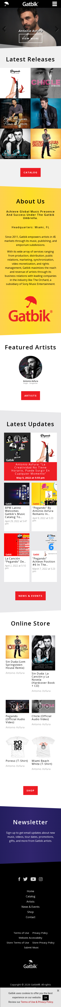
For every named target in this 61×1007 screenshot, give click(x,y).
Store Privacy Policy (43, 942)
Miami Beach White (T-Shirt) (42, 762)
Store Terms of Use (18, 942)
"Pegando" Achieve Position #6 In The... (44, 561)
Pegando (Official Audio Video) (15, 719)
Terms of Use (21, 932)
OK (45, 997)
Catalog (30, 896)
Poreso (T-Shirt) (17, 761)
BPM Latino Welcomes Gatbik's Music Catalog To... (15, 512)
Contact (30, 917)
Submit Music (31, 947)
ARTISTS (30, 395)
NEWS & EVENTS (30, 595)
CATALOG (30, 172)
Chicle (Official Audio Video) (41, 717)
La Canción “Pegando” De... (15, 560)
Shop (30, 912)
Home (30, 891)
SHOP (30, 790)
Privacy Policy (40, 932)
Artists (30, 901)
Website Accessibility (30, 937)
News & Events (30, 907)
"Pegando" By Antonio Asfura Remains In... (43, 511)
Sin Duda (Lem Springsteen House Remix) (15, 665)
